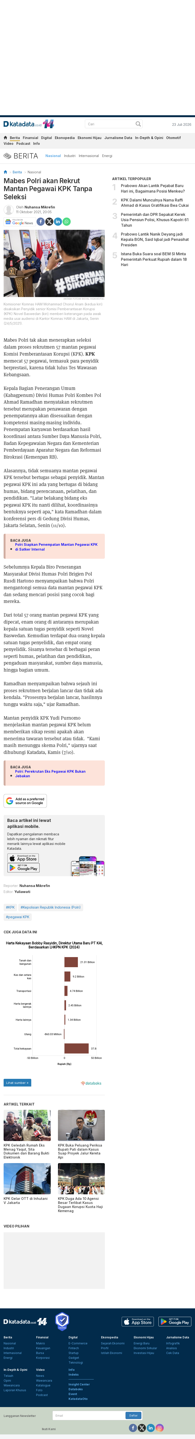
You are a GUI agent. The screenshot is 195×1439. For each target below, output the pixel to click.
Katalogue (43, 1385)
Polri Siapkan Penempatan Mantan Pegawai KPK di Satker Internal (56, 546)
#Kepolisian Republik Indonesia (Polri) (51, 907)
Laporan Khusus (15, 1390)
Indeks (74, 1374)
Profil (104, 1348)
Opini (7, 1380)
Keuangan (43, 1348)
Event (73, 1394)
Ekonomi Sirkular (145, 1348)
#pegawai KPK (17, 917)
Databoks (76, 1389)
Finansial (30, 138)
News (40, 1376)
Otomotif (173, 138)
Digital (46, 138)
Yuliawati (22, 892)
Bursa (40, 1353)
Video (8, 143)
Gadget (74, 1358)
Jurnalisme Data (118, 138)
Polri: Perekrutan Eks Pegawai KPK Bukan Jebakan (50, 773)
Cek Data (172, 1353)
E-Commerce (78, 1343)
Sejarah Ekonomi (113, 1343)
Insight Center (79, 1384)
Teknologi (76, 1362)
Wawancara (12, 1385)
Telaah (8, 1376)
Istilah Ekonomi (111, 1353)
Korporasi (43, 1358)
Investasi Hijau (144, 1353)
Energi (107, 156)
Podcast (23, 143)
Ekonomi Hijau (89, 138)
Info (36, 143)
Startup (74, 1353)
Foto (39, 1390)
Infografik (173, 1343)
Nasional (53, 156)
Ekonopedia (65, 138)
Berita (15, 138)
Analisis (171, 1348)
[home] (5, 138)
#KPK (10, 907)
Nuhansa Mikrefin (40, 207)
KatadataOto (78, 1399)
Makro (40, 1343)
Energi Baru (142, 1343)
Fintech (74, 1348)
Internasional (89, 156)
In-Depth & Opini (149, 138)
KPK (90, 353)
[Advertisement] (151, 307)
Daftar (133, 1415)
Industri (69, 156)
